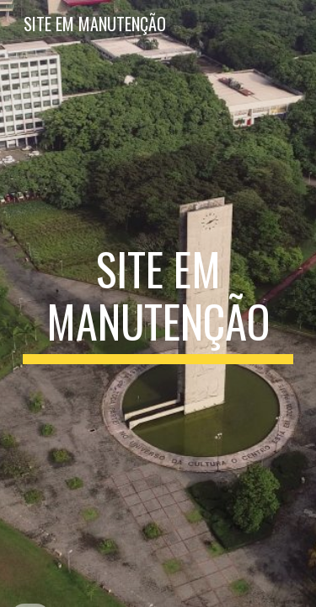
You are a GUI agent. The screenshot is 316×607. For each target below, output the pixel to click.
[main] (158, 304)
